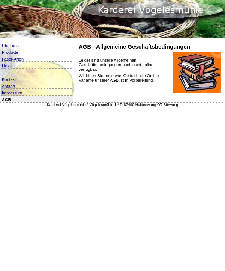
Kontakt (9, 79)
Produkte (10, 52)
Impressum (12, 93)
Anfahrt (8, 86)
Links (7, 66)
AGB (6, 99)
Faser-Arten (13, 59)
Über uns (10, 45)
